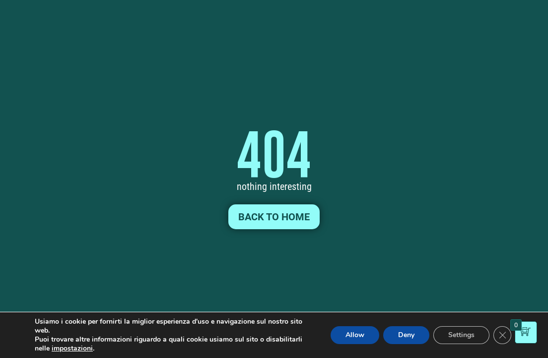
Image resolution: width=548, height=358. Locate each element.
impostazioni (72, 348)
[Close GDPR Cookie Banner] (502, 335)
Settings (461, 335)
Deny (406, 335)
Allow (354, 335)
